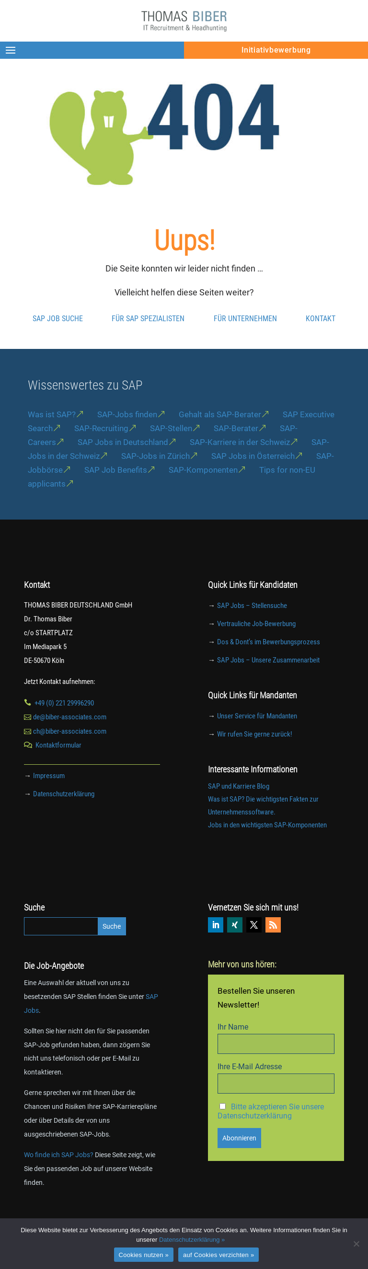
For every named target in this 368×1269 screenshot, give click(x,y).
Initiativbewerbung (276, 49)
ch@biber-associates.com (69, 751)
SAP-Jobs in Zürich (155, 475)
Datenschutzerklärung (63, 813)
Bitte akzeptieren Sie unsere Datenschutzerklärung (271, 1131)
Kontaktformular (58, 765)
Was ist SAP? (52, 434)
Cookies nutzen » (144, 1254)
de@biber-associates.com (69, 737)
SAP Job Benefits (115, 489)
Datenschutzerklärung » (192, 1239)
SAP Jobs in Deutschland (123, 461)
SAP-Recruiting (101, 448)
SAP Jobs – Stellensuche (252, 625)
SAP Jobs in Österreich (253, 475)
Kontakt (320, 338)
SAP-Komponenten (203, 489)
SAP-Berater (236, 448)
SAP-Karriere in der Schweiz (240, 461)
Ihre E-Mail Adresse (250, 1086)
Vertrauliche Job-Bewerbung (256, 644)
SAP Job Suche (58, 338)
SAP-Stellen (171, 448)
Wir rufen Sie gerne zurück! (254, 754)
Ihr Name (233, 1046)
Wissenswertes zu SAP (85, 404)
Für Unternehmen (245, 338)
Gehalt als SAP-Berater (220, 434)
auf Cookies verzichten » (218, 1254)
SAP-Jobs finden (127, 434)
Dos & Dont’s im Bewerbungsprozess (268, 661)
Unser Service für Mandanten (257, 736)
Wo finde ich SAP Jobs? (58, 1174)
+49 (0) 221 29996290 (64, 722)
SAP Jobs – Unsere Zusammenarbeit (268, 679)
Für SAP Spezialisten (148, 338)
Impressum (49, 796)
